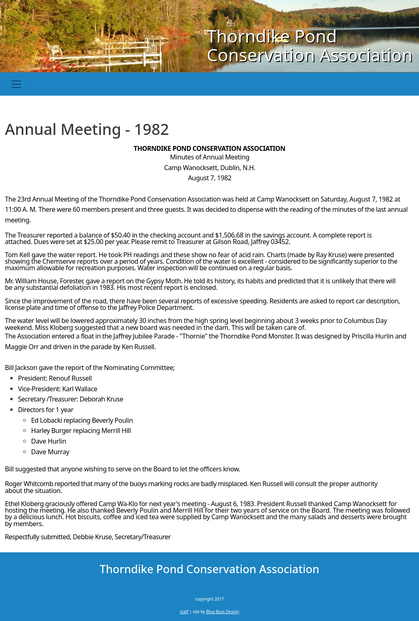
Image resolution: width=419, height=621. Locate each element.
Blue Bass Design (222, 611)
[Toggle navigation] (16, 84)
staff (184, 611)
